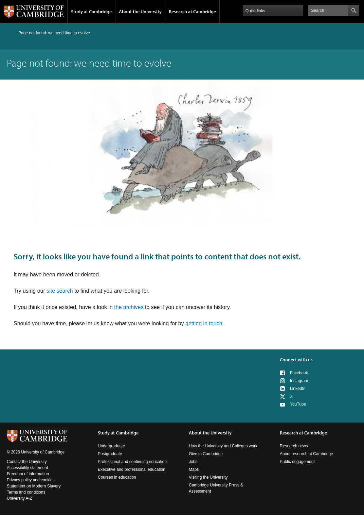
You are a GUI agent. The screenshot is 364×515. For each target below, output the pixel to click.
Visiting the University (208, 477)
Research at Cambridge (192, 11)
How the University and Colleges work (223, 446)
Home (10, 33)
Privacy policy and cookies (31, 480)
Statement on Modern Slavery (34, 486)
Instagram (299, 380)
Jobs (193, 461)
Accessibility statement (27, 467)
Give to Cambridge (206, 453)
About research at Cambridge (306, 453)
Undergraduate (111, 446)
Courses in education (117, 477)
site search (60, 291)
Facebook (299, 373)
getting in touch (203, 323)
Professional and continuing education (132, 461)
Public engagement (297, 461)
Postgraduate (110, 453)
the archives (128, 307)
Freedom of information (28, 473)
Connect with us (296, 360)
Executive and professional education (131, 469)
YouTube (298, 404)
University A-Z (19, 498)
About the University (140, 11)
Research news (294, 446)
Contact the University (27, 461)
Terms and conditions (26, 492)
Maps (194, 469)
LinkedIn (297, 388)
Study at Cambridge (91, 11)
